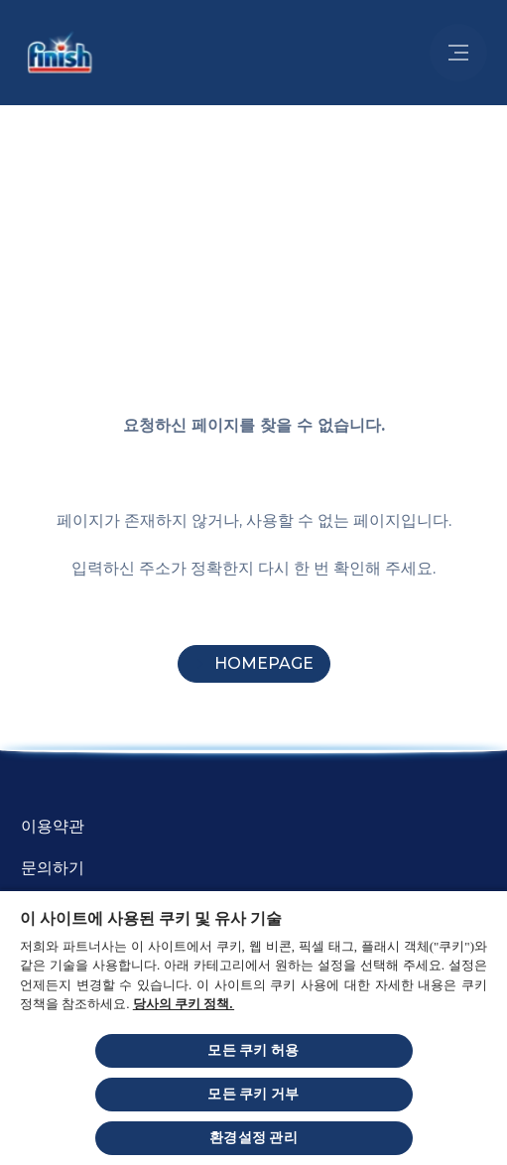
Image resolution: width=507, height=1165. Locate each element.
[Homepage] (254, 664)
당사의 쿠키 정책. (183, 1003)
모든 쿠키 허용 (253, 1050)
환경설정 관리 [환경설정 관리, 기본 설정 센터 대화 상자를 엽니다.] (253, 1137)
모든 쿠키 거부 (253, 1094)
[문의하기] (52, 868)
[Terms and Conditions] (52, 827)
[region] (253, 1027)
